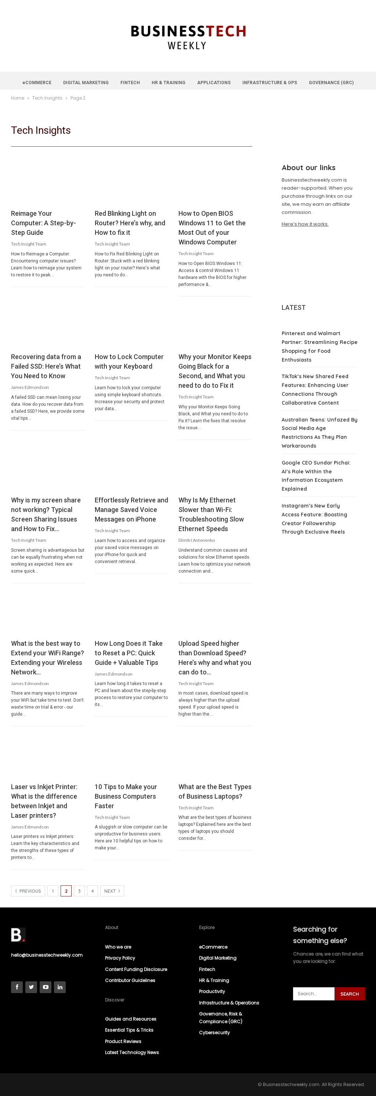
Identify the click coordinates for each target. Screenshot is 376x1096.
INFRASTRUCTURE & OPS (285, 82)
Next (112, 891)
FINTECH (143, 82)
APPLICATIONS (229, 82)
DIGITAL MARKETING (97, 82)
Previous (28, 891)
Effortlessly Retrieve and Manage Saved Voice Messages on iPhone (131, 509)
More (332, 82)
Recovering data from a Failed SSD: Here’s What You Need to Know (46, 366)
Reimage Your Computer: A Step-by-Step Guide (43, 222)
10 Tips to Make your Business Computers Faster (126, 796)
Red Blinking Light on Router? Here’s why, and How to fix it (130, 222)
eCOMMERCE (47, 82)
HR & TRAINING (182, 82)
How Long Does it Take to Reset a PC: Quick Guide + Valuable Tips (129, 653)
